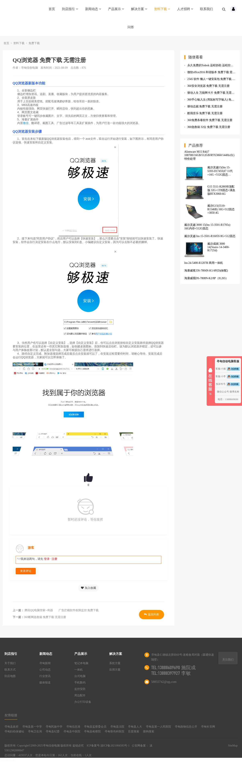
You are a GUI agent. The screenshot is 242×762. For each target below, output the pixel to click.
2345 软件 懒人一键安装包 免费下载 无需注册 (211, 79)
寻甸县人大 (135, 726)
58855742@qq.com (164, 681)
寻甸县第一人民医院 (158, 726)
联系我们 (206, 9)
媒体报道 (45, 682)
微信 (26, 123)
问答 (131, 27)
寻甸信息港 (73, 726)
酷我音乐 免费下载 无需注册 (205, 113)
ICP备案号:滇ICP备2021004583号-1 (108, 745)
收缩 (210, 380)
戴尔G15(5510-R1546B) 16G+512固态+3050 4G (221, 209)
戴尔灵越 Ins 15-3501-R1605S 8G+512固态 (209, 236)
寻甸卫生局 (35, 731)
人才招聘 (185, 9)
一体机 (78, 669)
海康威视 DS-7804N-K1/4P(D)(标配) (206, 270)
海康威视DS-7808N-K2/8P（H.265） (206, 278)
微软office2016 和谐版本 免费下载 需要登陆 (211, 72)
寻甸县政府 (11, 726)
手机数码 (80, 682)
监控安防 (80, 689)
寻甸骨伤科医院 (114, 731)
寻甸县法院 (117, 726)
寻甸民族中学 (54, 726)
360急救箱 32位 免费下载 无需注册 (208, 126)
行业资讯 (45, 676)
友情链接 (10, 715)
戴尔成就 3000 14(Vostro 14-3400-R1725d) (218, 247)
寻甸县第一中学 (32, 726)
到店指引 (70, 9)
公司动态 (45, 669)
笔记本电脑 (81, 663)
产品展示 (116, 9)
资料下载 (162, 9)
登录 (47, 558)
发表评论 (25, 571)
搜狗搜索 (148, 731)
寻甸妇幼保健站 (14, 731)
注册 (54, 558)
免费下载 (34, 43)
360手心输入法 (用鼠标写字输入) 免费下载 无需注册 (211, 99)
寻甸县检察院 (92, 731)
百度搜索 (133, 731)
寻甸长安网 (208, 726)
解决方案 (139, 9)
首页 (52, 9)
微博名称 (234, 391)
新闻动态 (93, 9)
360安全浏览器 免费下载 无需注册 (208, 85)
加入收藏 (88, 587)
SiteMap (232, 745)
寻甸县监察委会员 (95, 726)
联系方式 (10, 669)
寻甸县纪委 (53, 731)
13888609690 (7, 760)
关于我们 (10, 663)
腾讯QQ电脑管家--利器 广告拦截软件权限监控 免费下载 (61, 610)
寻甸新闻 (45, 663)
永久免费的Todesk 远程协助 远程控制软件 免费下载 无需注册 (211, 65)
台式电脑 (80, 676)
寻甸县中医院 (71, 731)
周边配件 (80, 695)
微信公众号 (223, 391)
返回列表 (151, 614)
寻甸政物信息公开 (186, 726)
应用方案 (114, 669)
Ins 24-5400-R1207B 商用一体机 (203, 262)
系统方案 (114, 663)
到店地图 (10, 676)
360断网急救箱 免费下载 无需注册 (45, 617)
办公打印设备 (82, 701)
